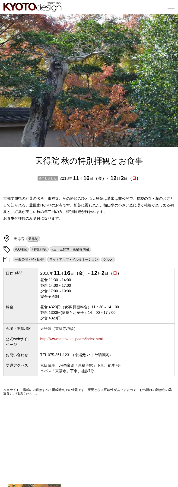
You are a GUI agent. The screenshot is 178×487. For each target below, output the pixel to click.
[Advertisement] (89, 439)
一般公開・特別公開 (29, 259)
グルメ (108, 259)
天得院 (33, 239)
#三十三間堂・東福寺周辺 (70, 249)
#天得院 (21, 249)
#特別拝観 (39, 249)
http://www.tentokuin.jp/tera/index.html (71, 339)
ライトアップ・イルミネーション (73, 259)
